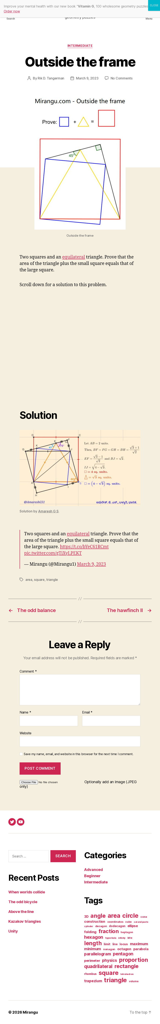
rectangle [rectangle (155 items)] (126, 966)
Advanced (93, 869)
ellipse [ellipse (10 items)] (133, 926)
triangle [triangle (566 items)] (115, 980)
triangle (52, 580)
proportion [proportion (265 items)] (133, 959)
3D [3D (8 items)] (86, 917)
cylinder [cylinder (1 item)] (88, 926)
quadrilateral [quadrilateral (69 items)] (98, 966)
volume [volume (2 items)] (133, 981)
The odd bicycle (22, 902)
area (28, 580)
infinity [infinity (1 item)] (121, 938)
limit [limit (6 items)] (107, 944)
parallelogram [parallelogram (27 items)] (97, 953)
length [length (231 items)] (93, 943)
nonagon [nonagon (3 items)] (109, 949)
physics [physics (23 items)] (109, 960)
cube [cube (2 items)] (128, 921)
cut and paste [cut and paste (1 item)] (141, 922)
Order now (12, 11)
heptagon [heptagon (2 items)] (127, 932)
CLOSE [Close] (154, 5)
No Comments (121, 78)
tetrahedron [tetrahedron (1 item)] (127, 974)
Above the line (21, 911)
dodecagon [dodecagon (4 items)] (117, 926)
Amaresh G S (48, 511)
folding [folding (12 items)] (90, 932)
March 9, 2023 (87, 78)
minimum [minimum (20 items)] (92, 948)
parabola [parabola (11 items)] (141, 949)
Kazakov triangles (24, 921)
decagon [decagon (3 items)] (101, 926)
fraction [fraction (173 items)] (109, 931)
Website (25, 733)
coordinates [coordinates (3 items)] (115, 921)
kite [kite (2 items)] (130, 937)
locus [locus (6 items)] (124, 944)
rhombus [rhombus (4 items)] (90, 974)
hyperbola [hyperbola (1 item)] (110, 938)
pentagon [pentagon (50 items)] (123, 953)
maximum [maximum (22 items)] (139, 943)
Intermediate (80, 46)
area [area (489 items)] (114, 915)
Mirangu (30, 1012)
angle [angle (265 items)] (98, 915)
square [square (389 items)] (108, 972)
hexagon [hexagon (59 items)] (93, 937)
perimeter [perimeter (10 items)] (92, 960)
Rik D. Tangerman (51, 78)
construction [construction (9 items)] (94, 921)
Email (87, 712)
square (39, 580)
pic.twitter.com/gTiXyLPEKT (53, 553)
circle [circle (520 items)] (130, 915)
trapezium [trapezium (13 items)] (93, 981)
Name (25, 712)
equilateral (73, 257)
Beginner (92, 876)
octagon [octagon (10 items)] (124, 949)
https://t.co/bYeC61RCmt (84, 547)
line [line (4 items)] (115, 944)
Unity (13, 931)
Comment (28, 671)
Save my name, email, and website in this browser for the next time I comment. (78, 754)
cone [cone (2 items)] (143, 916)
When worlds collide (26, 892)
